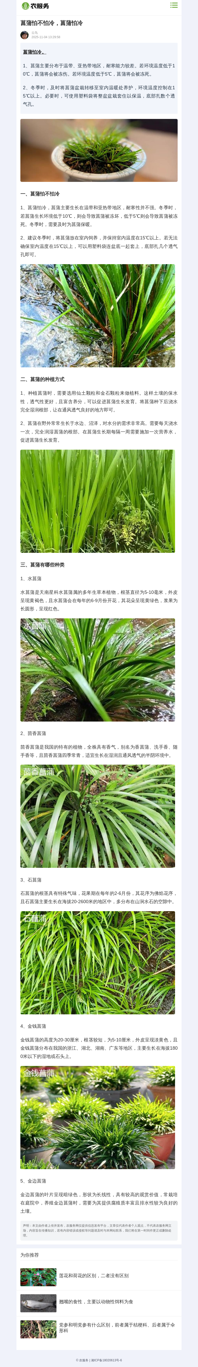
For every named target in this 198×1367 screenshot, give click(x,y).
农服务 (83, 1360)
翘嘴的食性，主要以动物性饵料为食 (96, 1301)
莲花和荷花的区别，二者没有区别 (94, 1275)
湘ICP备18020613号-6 (106, 1360)
